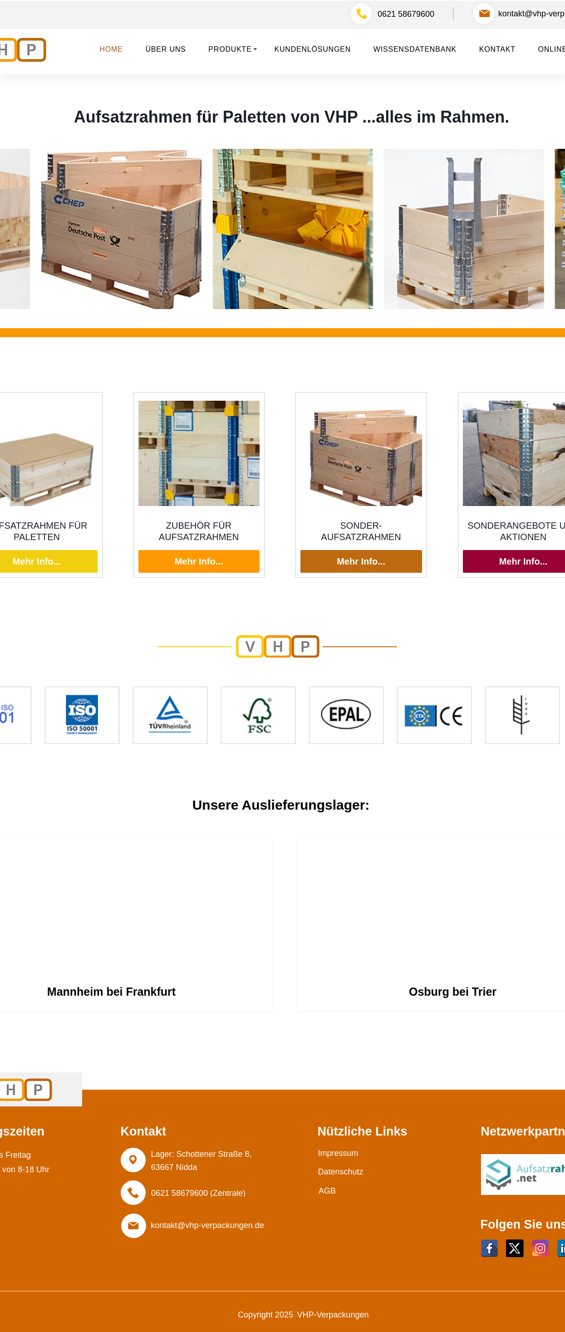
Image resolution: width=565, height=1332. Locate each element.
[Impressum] (338, 1153)
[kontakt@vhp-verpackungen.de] (207, 1225)
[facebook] (489, 1248)
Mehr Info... (199, 561)
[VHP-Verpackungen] (333, 1315)
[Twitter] (515, 1248)
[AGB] (327, 1190)
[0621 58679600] (406, 14)
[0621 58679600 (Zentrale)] (199, 1193)
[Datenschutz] (341, 1172)
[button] (234, 49)
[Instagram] (540, 1248)
